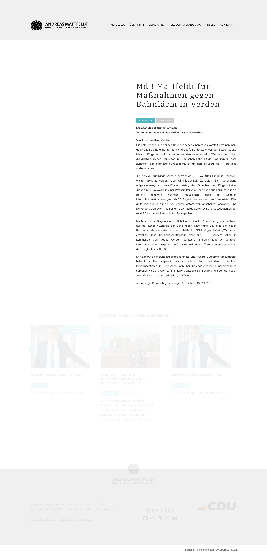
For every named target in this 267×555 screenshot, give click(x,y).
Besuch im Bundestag (186, 24)
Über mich (137, 24)
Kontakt (226, 24)
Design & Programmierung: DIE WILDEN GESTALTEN (212, 549)
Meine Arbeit (157, 24)
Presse (210, 24)
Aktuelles (118, 24)
